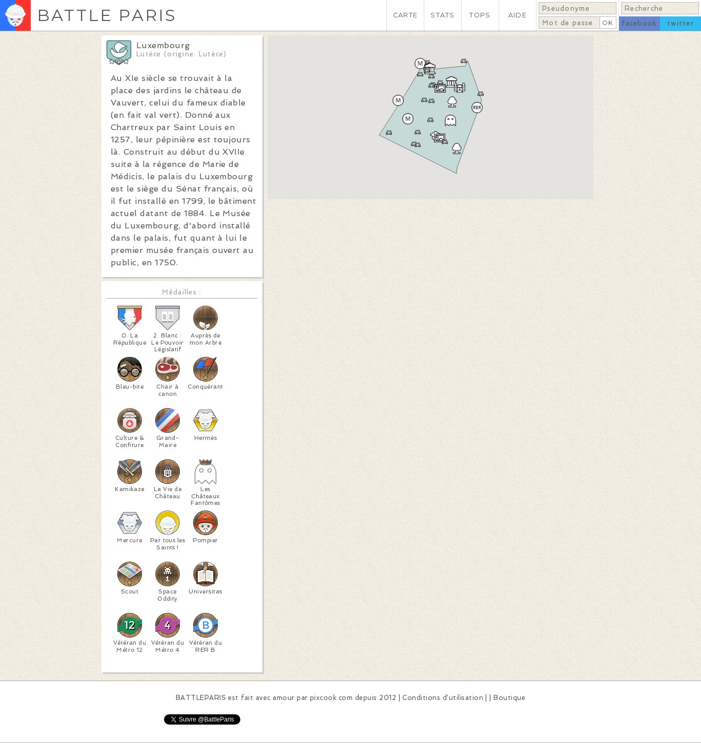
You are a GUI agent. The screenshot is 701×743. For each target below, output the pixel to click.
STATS (442, 15)
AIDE (517, 15)
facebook (639, 23)
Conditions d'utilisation (442, 698)
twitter (680, 23)
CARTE (405, 15)
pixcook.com (331, 698)
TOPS (479, 15)
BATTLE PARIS (107, 15)
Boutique (509, 698)
